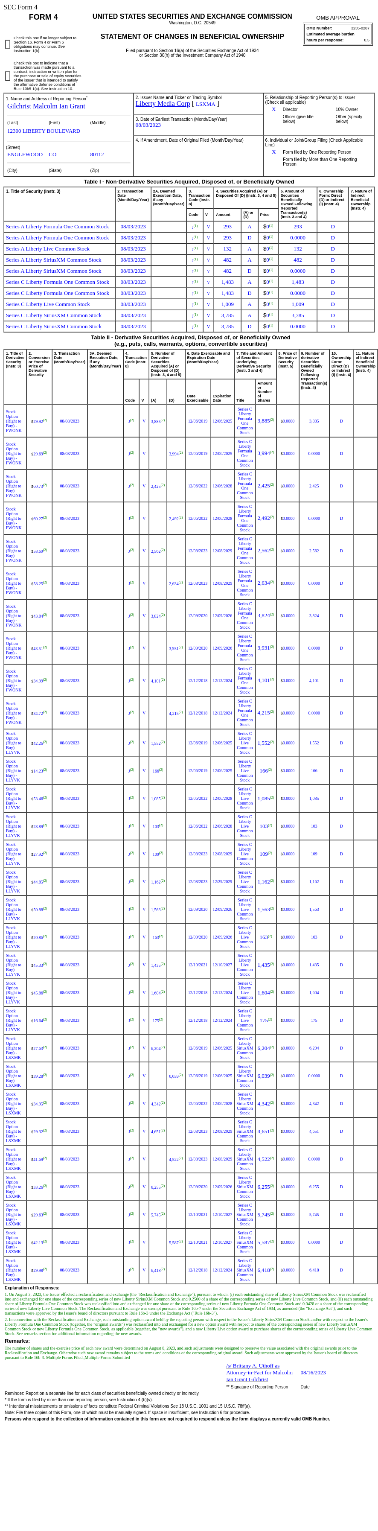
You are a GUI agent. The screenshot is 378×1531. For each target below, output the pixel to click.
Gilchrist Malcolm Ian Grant (46, 106)
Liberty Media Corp (163, 103)
